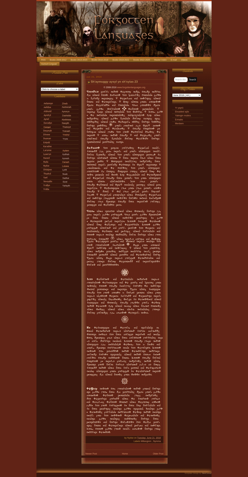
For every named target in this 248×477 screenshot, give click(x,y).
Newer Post (91, 454)
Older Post (158, 454)
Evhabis (179, 119)
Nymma (157, 441)
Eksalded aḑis (182, 111)
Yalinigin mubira (183, 115)
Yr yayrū (179, 108)
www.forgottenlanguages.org (131, 87)
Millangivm (146, 441)
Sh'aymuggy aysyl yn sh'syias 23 (114, 81)
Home (125, 454)
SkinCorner (207, 473)
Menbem (179, 123)
